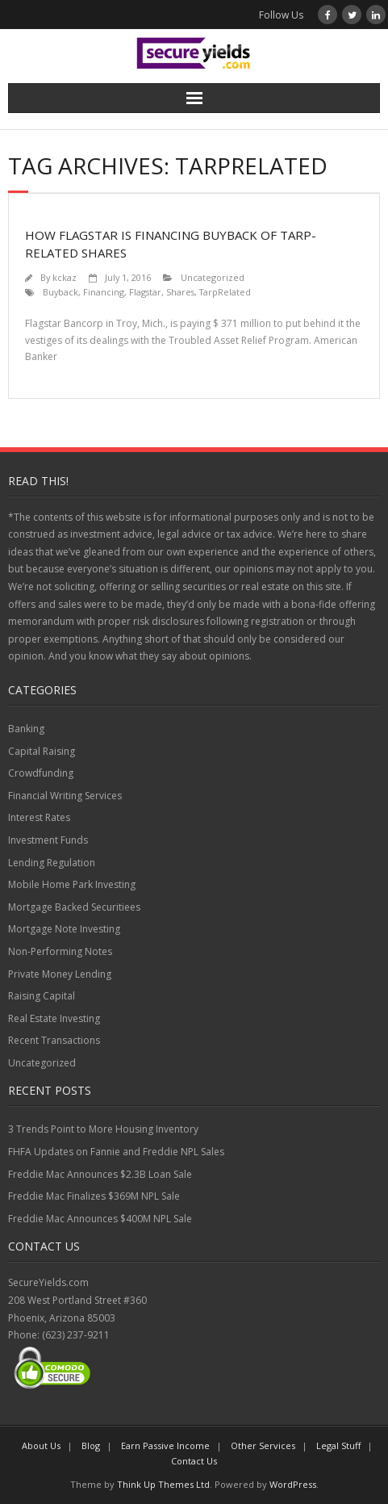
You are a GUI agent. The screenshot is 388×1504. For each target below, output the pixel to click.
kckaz (64, 277)
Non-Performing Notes (60, 951)
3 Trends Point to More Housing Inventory (103, 1129)
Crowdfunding (40, 773)
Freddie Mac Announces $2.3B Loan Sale (100, 1174)
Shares (180, 292)
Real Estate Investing (54, 1018)
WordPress (292, 1484)
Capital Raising (41, 751)
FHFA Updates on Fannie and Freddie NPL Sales (116, 1151)
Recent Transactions (54, 1040)
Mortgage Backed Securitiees (74, 907)
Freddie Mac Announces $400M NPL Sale (100, 1218)
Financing (103, 292)
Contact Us (194, 1461)
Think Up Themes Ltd (163, 1484)
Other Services (263, 1445)
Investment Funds (48, 840)
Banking (26, 728)
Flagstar (145, 292)
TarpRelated (225, 292)
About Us (41, 1445)
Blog (90, 1445)
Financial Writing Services (65, 795)
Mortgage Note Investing (64, 929)
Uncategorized (212, 277)
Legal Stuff (338, 1445)
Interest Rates (39, 817)
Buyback (60, 292)
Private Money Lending (59, 974)
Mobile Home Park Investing (72, 884)
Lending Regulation (51, 862)
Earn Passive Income (165, 1445)
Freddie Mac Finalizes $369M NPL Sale (94, 1196)
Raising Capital (41, 996)
